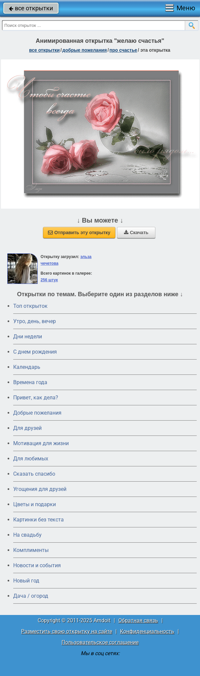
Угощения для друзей (39, 489)
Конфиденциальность (147, 631)
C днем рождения (35, 352)
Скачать (136, 232)
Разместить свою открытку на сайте (66, 631)
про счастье (123, 50)
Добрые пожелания (37, 413)
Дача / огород (30, 596)
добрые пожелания (84, 50)
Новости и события (37, 565)
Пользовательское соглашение (100, 642)
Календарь (26, 367)
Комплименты (31, 550)
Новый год (26, 580)
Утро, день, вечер (34, 321)
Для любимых (30, 458)
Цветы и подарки (34, 504)
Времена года (30, 382)
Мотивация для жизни (41, 443)
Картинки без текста (38, 519)
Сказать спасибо (34, 474)
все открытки (31, 8)
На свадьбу (27, 535)
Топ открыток (30, 306)
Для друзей (27, 428)
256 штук (49, 280)
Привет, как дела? (35, 397)
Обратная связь (138, 620)
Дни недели (27, 336)
